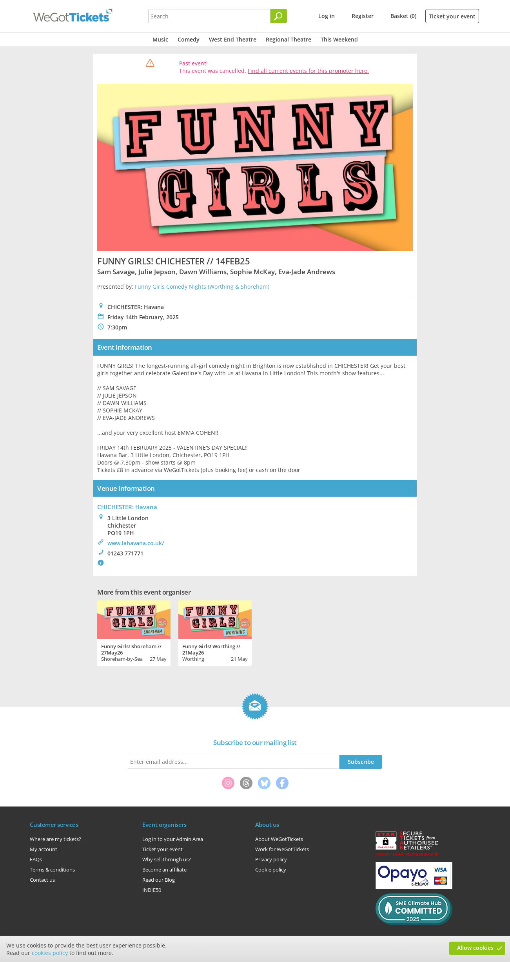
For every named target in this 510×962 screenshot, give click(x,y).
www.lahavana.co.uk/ (135, 543)
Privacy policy (271, 859)
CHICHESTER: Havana (127, 507)
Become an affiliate (164, 869)
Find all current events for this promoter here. (308, 70)
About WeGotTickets (279, 839)
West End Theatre (232, 39)
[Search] (278, 16)
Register (363, 16)
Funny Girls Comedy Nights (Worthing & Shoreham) (202, 286)
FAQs (36, 859)
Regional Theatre (288, 39)
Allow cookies (475, 947)
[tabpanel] (133, 632)
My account (43, 849)
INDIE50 (151, 889)
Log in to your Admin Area (172, 839)
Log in (326, 16)
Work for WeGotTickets (282, 849)
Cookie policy (270, 869)
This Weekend (339, 39)
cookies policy (50, 953)
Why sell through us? (166, 859)
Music (160, 39)
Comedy (189, 39)
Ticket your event (452, 16)
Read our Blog (158, 879)
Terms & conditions (52, 869)
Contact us (42, 879)
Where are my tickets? (55, 839)
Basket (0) (403, 16)
